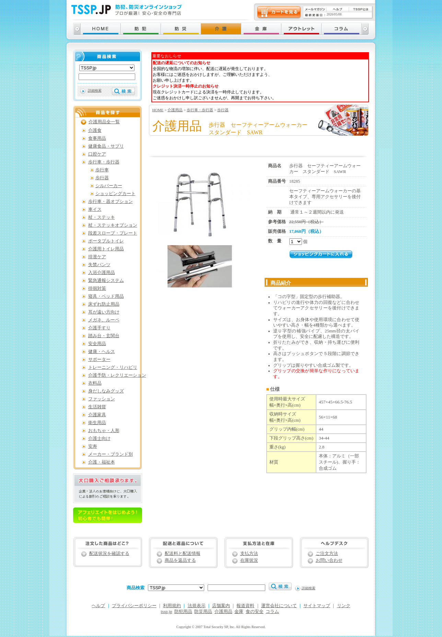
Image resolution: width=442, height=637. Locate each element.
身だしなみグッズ (106, 391)
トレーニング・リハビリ (112, 367)
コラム (272, 611)
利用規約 (172, 605)
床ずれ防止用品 (103, 304)
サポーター (99, 359)
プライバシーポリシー (134, 605)
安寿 (92, 446)
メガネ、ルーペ (103, 320)
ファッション (101, 399)
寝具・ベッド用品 (106, 296)
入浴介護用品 (101, 272)
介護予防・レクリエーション (117, 375)
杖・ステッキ (101, 217)
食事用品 (97, 138)
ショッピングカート (115, 193)
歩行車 (102, 170)
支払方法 (249, 553)
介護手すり (99, 328)
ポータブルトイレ (106, 241)
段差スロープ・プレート (112, 233)
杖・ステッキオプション (112, 225)
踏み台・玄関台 (103, 335)
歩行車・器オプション (110, 201)
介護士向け (99, 438)
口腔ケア (97, 154)
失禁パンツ (99, 264)
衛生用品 (97, 422)
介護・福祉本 (101, 462)
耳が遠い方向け (103, 312)
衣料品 (95, 383)
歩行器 (223, 110)
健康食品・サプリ (106, 146)
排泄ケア (97, 256)
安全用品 (97, 343)
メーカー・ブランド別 (110, 454)
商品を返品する (180, 560)
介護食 (95, 130)
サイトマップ (316, 605)
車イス (95, 209)
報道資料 (245, 605)
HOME (158, 110)
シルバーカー (108, 185)
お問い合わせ (329, 560)
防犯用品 (183, 611)
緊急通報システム (106, 280)
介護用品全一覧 (104, 122)
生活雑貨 (97, 407)
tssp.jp (166, 611)
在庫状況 (249, 560)
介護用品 (175, 110)
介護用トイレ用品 (106, 249)
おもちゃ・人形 (103, 430)
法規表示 (197, 605)
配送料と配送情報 (182, 553)
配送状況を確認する (109, 553)
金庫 (238, 611)
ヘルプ (98, 605)
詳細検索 (95, 90)
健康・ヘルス (101, 351)
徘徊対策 (97, 288)
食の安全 (255, 611)
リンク (343, 605)
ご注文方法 (327, 553)
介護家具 (97, 414)
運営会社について (279, 605)
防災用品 (203, 611)
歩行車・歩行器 (200, 110)
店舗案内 (221, 605)
